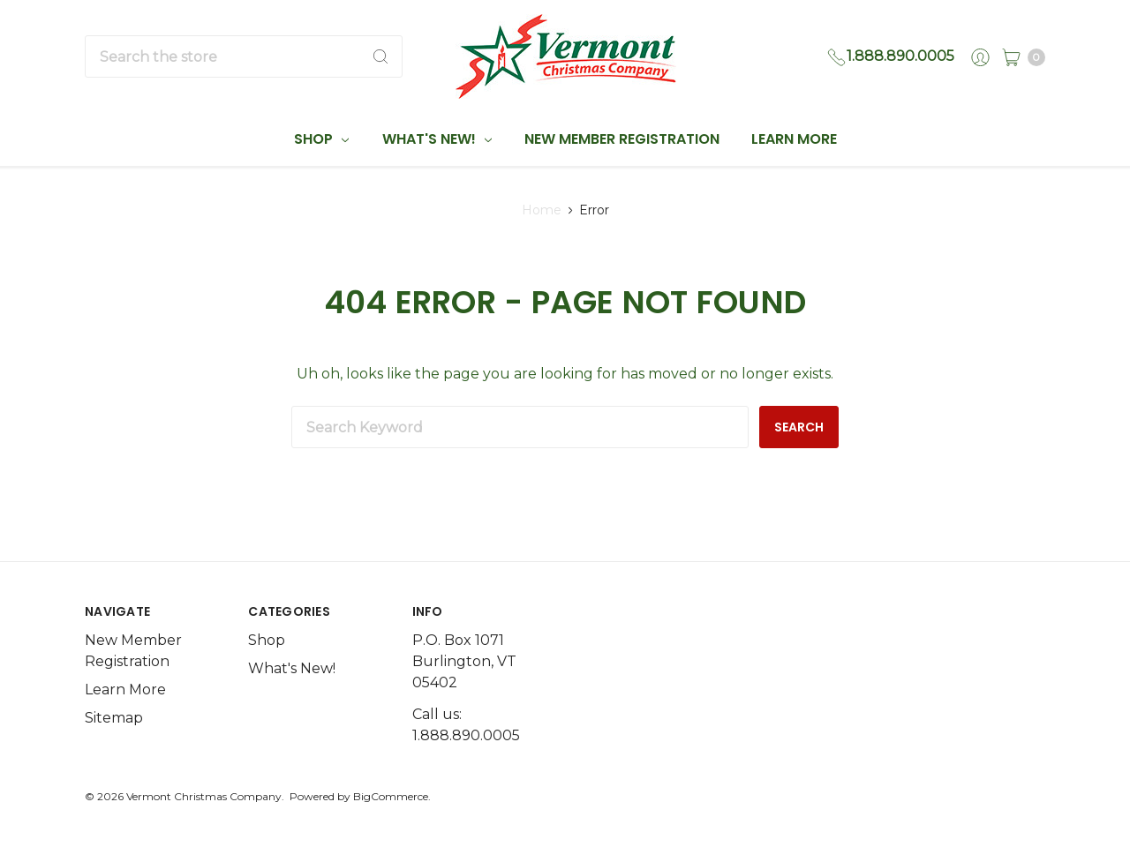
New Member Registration (621, 139)
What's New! (437, 139)
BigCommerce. (392, 796)
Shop (321, 139)
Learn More (794, 139)
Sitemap (114, 717)
